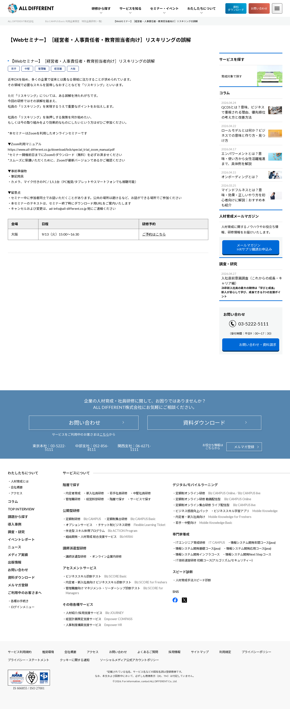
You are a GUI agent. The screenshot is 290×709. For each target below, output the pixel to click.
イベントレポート (21, 539)
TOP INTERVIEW (21, 509)
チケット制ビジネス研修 (131, 525)
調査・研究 (16, 532)
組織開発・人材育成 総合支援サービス (99, 536)
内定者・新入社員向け (213, 517)
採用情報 (174, 652)
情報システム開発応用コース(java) (248, 548)
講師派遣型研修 (76, 556)
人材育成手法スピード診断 (193, 580)
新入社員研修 (95, 493)
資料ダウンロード (236, 8)
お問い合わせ (259, 8)
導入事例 (14, 524)
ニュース (14, 547)
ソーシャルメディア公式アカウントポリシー (129, 660)
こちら (104, 434)
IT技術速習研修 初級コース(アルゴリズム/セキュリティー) (214, 560)
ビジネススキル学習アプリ (246, 511)
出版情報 (14, 562)
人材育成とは (20, 481)
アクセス (16, 493)
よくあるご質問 (147, 652)
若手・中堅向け (204, 523)
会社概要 (17, 487)
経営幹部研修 (95, 499)
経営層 (58, 68)
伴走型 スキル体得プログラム (101, 531)
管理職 (42, 68)
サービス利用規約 (19, 652)
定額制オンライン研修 (218, 493)
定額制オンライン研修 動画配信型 (213, 499)
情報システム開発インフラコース (198, 554)
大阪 (72, 68)
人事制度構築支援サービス (94, 625)
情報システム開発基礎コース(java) (198, 548)
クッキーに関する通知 (74, 660)
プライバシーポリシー (256, 652)
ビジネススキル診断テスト (96, 576)
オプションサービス (79, 525)
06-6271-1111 (140, 448)
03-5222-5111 (253, 324)
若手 (13, 68)
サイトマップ (200, 652)
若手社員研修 (118, 493)
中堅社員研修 (142, 493)
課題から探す (18, 517)
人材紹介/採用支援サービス (95, 613)
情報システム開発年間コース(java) (253, 542)
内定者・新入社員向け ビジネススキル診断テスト (116, 582)
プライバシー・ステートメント (28, 660)
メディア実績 (18, 555)
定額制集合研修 (131, 519)
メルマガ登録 (244, 447)
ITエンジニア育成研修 (200, 542)
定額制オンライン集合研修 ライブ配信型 (216, 505)
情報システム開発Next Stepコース (248, 554)
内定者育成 (73, 493)
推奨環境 (48, 652)
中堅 (27, 68)
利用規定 (225, 652)
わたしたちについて (23, 473)
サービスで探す (140, 499)
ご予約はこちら (154, 234)
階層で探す (117, 499)
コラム (13, 501)
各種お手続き (20, 601)
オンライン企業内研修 (107, 556)
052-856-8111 (97, 448)
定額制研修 (83, 519)
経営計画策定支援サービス (99, 619)
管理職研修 (73, 499)
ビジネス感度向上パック (192, 511)
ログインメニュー (22, 607)
